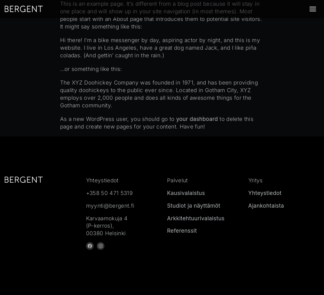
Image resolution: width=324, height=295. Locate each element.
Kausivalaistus (186, 193)
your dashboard (197, 119)
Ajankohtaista (266, 205)
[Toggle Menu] (312, 9)
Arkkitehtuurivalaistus (196, 218)
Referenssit (182, 230)
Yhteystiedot (265, 193)
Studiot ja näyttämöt (193, 205)
